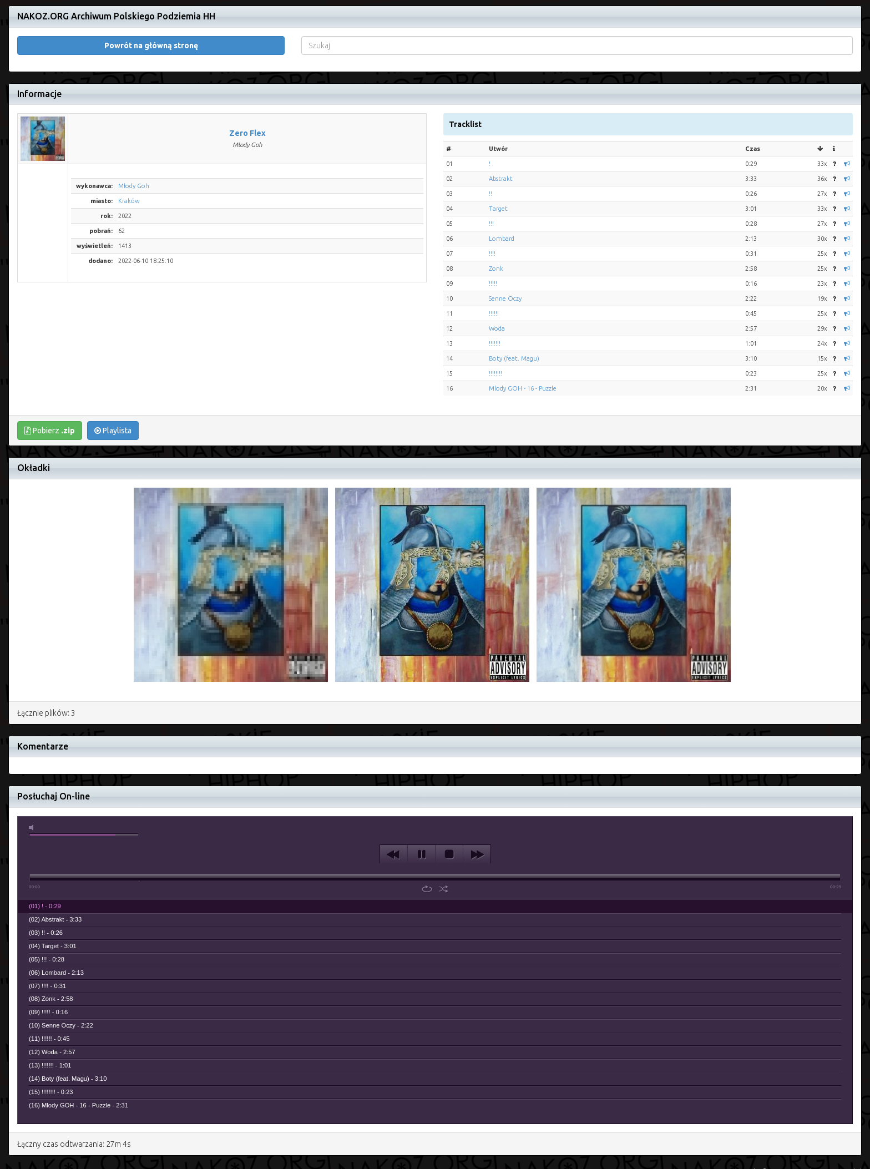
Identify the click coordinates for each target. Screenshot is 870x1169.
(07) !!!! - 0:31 (47, 943)
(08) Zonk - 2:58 (51, 956)
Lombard (501, 196)
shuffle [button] (444, 847)
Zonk (496, 226)
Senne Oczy (505, 256)
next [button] (476, 812)
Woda (497, 286)
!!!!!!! (494, 301)
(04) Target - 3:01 (53, 903)
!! (490, 151)
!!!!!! (494, 271)
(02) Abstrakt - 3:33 (55, 877)
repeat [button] (427, 847)
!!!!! (493, 241)
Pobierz (49, 388)
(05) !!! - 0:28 (46, 917)
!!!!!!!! (495, 331)
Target (498, 166)
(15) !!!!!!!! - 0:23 (51, 1049)
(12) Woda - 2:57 (52, 1009)
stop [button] (449, 812)
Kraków (129, 158)
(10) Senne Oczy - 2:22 (61, 983)
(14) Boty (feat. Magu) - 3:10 (68, 1036)
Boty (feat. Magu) (514, 316)
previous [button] (393, 812)
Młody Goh (133, 143)
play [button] (421, 812)
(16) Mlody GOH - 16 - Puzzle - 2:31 (78, 1063)
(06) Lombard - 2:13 (56, 930)
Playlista (112, 388)
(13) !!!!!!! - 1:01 (50, 1023)
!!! (491, 181)
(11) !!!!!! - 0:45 (49, 996)
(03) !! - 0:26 (46, 890)
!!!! (492, 211)
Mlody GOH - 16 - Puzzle (523, 346)
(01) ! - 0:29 (45, 864)
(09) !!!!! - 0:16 (48, 969)
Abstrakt (501, 136)
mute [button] (33, 785)
